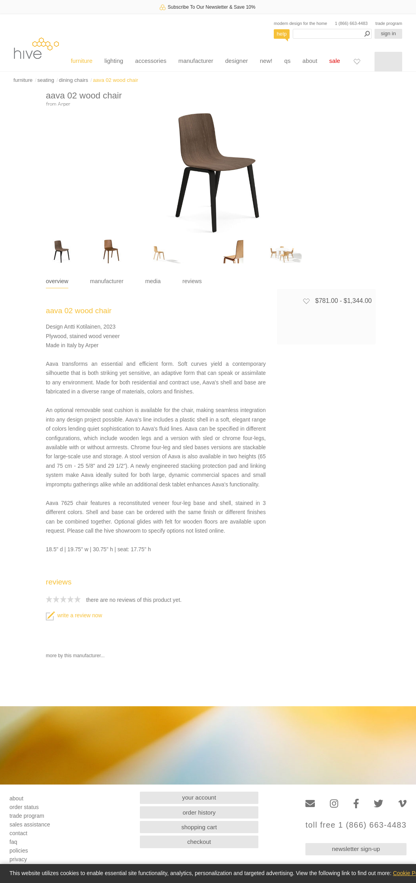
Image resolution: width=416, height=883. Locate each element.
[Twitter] (378, 803)
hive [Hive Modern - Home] (36, 48)
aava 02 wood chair (115, 80)
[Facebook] (356, 803)
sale (334, 60)
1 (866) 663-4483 (351, 23)
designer (236, 60)
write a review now (74, 615)
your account (199, 797)
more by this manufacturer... (75, 655)
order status (24, 807)
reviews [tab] (192, 281)
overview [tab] (57, 281)
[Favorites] (356, 61)
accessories (150, 60)
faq (13, 842)
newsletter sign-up (356, 848)
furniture (81, 60)
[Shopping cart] (388, 62)
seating (45, 80)
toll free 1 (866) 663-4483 (356, 825)
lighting (113, 60)
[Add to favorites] (306, 301)
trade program (388, 23)
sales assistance (29, 824)
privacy (18, 859)
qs (287, 60)
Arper (64, 103)
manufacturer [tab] (107, 281)
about (310, 60)
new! (266, 60)
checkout (199, 841)
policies (18, 850)
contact (18, 833)
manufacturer (195, 60)
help (282, 34)
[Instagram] (334, 803)
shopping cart (199, 827)
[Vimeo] (402, 803)
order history (199, 812)
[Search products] (332, 34)
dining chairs (73, 80)
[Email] (310, 803)
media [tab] (153, 281)
